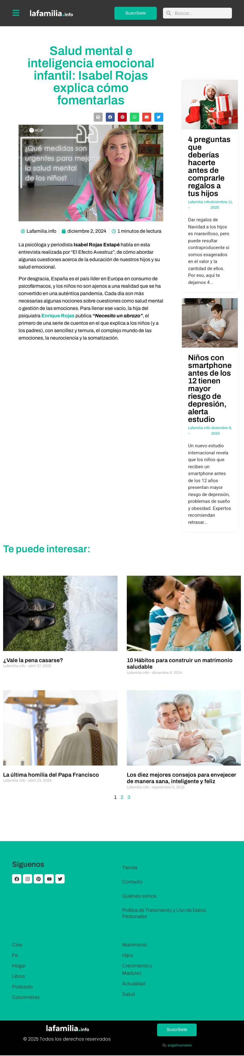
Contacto (132, 881)
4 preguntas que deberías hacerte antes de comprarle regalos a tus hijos (209, 166)
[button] (98, 117)
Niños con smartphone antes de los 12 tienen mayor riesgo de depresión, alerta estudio (210, 388)
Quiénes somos (139, 896)
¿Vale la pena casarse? (33, 660)
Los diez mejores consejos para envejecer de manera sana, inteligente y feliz (181, 778)
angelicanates (180, 1045)
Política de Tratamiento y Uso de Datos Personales (164, 913)
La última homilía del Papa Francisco (51, 775)
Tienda (129, 867)
